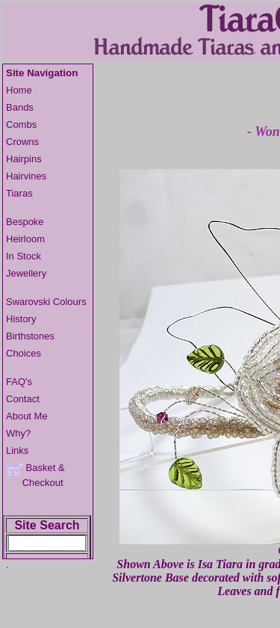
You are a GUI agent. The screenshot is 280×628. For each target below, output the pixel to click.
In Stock (23, 256)
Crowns (22, 141)
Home (19, 90)
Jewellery (26, 273)
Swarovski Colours (46, 301)
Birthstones (30, 336)
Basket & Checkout (35, 475)
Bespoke (25, 221)
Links (17, 450)
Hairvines (26, 176)
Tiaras (19, 193)
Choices (23, 353)
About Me (27, 416)
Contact (23, 398)
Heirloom (25, 238)
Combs (21, 124)
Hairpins (24, 158)
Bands (20, 107)
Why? (18, 433)
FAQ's (19, 381)
